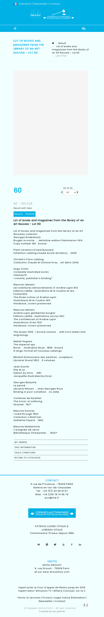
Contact (55, 3)
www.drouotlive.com (56, 572)
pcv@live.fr (52, 497)
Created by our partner (52, 611)
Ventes (52, 561)
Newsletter (40, 3)
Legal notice (62, 597)
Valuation (25, 3)
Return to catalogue (28, 457)
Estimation (78, 597)
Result (62, 43)
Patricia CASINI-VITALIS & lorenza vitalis (52, 528)
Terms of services (29, 597)
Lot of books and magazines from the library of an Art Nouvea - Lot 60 (70, 49)
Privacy (47, 597)
